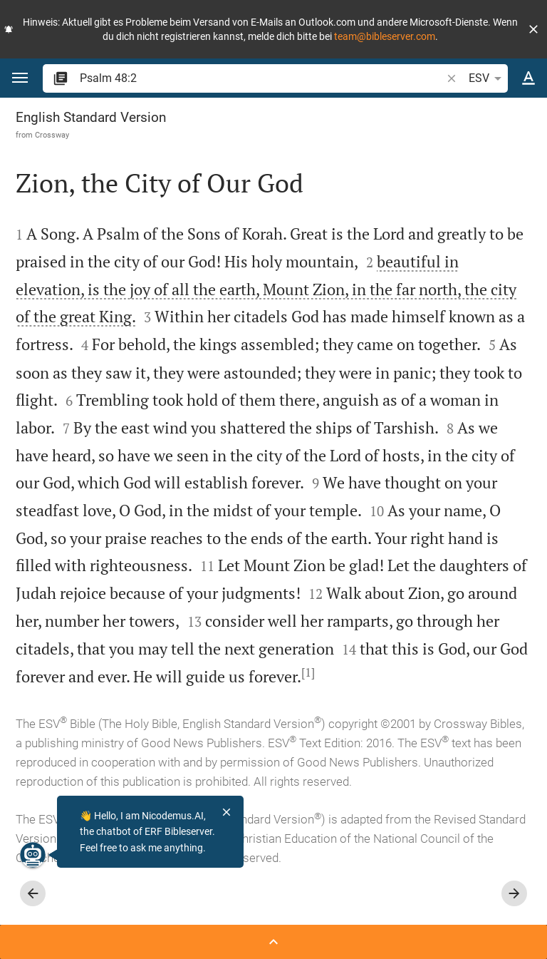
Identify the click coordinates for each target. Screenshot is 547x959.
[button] (533, 29)
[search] (261, 78)
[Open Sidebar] (273, 942)
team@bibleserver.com (384, 36)
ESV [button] (487, 78)
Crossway (52, 135)
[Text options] (528, 78)
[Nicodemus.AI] (33, 855)
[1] (308, 672)
